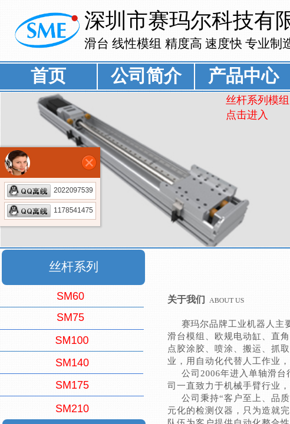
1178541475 (50, 210)
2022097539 (50, 190)
